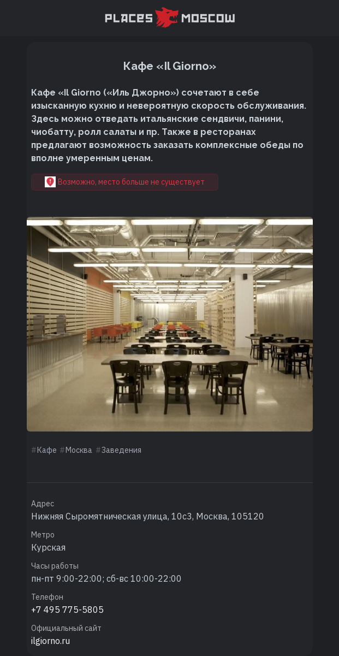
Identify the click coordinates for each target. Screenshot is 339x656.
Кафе (47, 450)
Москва (79, 450)
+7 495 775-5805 (67, 609)
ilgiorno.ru (50, 640)
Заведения (121, 450)
